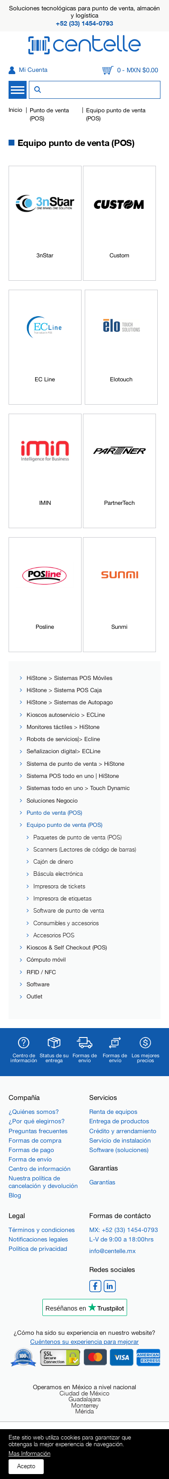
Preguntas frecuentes (38, 1131)
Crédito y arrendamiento (122, 1131)
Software (38, 984)
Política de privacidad (38, 1248)
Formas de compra (35, 1140)
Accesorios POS (53, 935)
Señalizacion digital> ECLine (63, 751)
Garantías (102, 1182)
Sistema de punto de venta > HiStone (75, 763)
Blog (15, 1195)
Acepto (26, 1466)
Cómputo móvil (46, 959)
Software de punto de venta (68, 910)
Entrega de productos (119, 1121)
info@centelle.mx (112, 1250)
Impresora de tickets (59, 886)
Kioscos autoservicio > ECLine (66, 714)
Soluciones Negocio (52, 800)
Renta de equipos (113, 1111)
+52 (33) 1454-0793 (84, 23)
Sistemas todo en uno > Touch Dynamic (78, 788)
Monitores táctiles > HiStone (63, 727)
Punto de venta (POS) (54, 812)
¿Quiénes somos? (34, 1111)
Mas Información (29, 1454)
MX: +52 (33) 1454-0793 (123, 1229)
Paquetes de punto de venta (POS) (77, 837)
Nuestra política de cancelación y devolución (43, 1181)
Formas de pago (31, 1149)
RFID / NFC (41, 972)
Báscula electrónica (58, 873)
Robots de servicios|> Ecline (63, 739)
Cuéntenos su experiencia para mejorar (84, 1341)
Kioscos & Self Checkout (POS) (67, 947)
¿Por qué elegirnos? (37, 1121)
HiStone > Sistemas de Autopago (70, 702)
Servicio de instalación (120, 1140)
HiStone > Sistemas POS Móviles (69, 678)
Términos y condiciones (42, 1229)
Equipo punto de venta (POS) (64, 824)
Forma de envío (30, 1159)
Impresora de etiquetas (62, 898)
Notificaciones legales (38, 1239)
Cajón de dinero (53, 861)
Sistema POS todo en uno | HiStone (73, 776)
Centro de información (40, 1168)
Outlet (34, 996)
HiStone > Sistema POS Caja (64, 690)
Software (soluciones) (119, 1149)
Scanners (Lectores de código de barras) (84, 849)
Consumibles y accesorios (66, 923)
